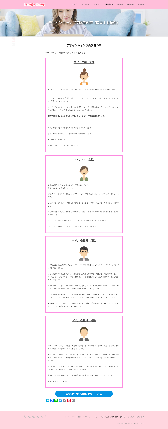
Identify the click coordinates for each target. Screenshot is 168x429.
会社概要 (120, 4)
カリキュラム (97, 4)
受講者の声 (109, 4)
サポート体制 (84, 4)
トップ (74, 4)
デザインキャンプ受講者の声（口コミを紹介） (110, 417)
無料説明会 (130, 4)
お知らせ (141, 4)
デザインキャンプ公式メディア (133, 423)
